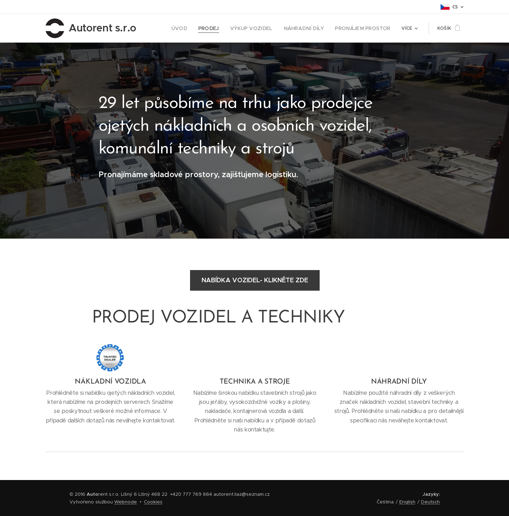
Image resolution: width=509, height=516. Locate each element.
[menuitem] (193, 28)
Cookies (153, 502)
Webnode (125, 502)
